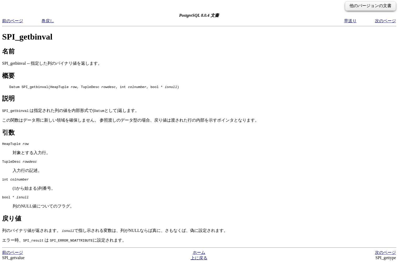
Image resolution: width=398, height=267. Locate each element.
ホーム (199, 256)
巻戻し (47, 21)
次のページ (385, 21)
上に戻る (199, 262)
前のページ (12, 21)
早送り (350, 21)
